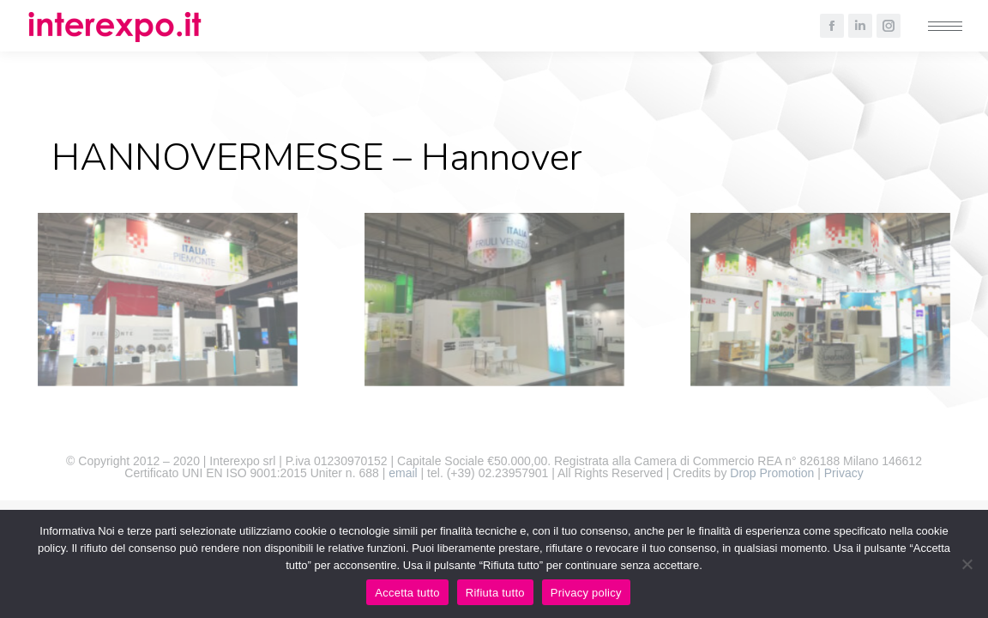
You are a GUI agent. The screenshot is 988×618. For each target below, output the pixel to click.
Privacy (844, 473)
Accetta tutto (407, 592)
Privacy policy (586, 592)
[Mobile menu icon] (945, 26)
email (403, 473)
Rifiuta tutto (495, 592)
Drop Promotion (772, 473)
